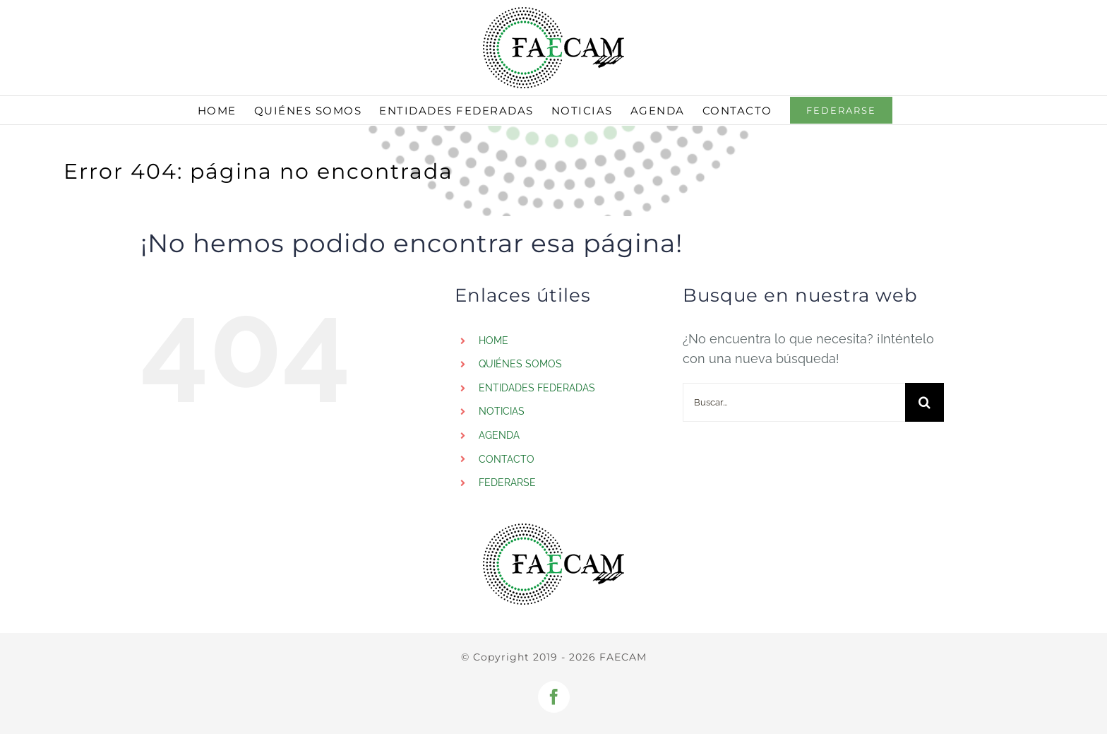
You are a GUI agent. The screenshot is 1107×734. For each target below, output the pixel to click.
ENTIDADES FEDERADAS (537, 387)
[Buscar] (924, 402)
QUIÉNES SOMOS (520, 363)
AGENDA (499, 435)
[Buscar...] (794, 402)
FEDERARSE (507, 482)
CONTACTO (506, 459)
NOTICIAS (502, 411)
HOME (493, 340)
